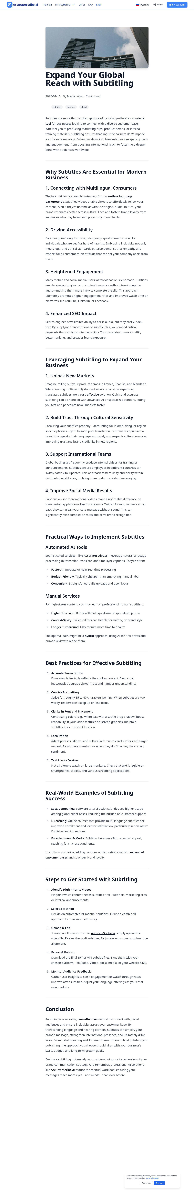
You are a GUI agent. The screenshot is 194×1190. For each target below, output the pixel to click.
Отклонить (146, 1183)
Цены (82, 4)
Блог (98, 4)
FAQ (90, 4)
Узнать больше (152, 1178)
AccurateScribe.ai (96, 556)
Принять (159, 1183)
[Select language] (143, 4)
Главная (47, 4)
